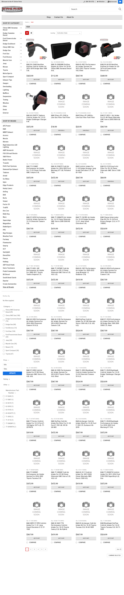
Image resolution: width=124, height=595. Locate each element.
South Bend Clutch (9, 278)
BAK (4, 195)
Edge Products (8, 185)
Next (119, 549)
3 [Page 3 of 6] (34, 549)
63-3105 (14, 410)
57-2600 (14, 396)
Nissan (5, 67)
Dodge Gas (7, 50)
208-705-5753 (88, 1)
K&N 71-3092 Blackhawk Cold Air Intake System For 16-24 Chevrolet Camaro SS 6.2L (86, 373)
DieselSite (6, 255)
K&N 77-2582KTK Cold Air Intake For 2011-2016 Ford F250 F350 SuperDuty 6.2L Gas (110, 475)
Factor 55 (6, 204)
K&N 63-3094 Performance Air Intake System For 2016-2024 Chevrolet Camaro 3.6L (110, 271)
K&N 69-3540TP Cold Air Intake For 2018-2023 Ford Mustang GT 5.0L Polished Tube (61, 169)
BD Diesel (6, 274)
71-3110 (14, 420)
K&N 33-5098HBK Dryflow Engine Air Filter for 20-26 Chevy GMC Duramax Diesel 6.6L (61, 67)
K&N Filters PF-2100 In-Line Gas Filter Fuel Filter (60, 116)
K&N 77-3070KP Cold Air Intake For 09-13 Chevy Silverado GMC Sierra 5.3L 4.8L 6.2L (61, 271)
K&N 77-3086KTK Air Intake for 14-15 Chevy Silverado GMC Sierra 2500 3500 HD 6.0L (61, 220)
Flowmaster (7, 243)
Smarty (5, 246)
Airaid (5, 176)
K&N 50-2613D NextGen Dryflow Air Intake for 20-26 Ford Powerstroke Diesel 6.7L (110, 67)
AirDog (5, 192)
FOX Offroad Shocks (10, 153)
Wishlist (100, 1)
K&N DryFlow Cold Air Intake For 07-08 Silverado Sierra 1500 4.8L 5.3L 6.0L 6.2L (86, 322)
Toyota (5, 70)
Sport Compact (8, 77)
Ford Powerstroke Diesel (9, 39)
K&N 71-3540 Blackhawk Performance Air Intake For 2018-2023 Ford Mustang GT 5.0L (109, 424)
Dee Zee (6, 211)
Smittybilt (6, 252)
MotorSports (7, 73)
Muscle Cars (7, 60)
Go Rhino (6, 179)
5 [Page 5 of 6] (41, 549)
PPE (4, 230)
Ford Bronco (7, 57)
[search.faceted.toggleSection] (8, 306)
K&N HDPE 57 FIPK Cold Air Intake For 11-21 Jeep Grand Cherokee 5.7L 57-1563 (36, 526)
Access (5, 135)
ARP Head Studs (8, 265)
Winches (6, 103)
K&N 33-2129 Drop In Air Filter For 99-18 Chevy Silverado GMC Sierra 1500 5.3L (110, 169)
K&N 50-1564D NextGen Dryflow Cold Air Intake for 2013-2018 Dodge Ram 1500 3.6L (36, 67)
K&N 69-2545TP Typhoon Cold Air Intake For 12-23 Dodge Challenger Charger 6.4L (36, 118)
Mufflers (6, 93)
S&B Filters (7, 157)
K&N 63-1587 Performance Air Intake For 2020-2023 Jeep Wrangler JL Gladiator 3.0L (86, 271)
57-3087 (14, 400)
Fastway (6, 239)
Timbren (6, 173)
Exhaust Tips (7, 80)
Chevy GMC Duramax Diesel (10, 29)
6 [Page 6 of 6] (45, 549)
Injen (4, 182)
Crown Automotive (9, 284)
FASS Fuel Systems (10, 166)
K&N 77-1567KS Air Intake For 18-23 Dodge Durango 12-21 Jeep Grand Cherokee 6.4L (85, 220)
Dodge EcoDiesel (9, 44)
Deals (5, 110)
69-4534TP (14, 413)
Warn (4, 217)
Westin (5, 139)
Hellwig (5, 262)
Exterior (6, 113)
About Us (70, 17)
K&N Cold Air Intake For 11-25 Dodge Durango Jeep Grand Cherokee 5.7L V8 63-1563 (86, 169)
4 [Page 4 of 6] (38, 549)
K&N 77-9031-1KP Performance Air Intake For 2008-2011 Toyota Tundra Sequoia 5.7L (35, 271)
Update (12, 373)
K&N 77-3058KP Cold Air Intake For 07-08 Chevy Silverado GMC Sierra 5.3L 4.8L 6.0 (61, 475)
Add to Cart (36, 79)
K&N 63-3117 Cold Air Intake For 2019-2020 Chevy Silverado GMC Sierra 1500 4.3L (84, 475)
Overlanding (7, 87)
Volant (5, 201)
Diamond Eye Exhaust (10, 169)
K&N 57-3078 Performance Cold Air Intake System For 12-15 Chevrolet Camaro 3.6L (36, 220)
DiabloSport (7, 227)
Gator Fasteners (9, 268)
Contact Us (58, 17)
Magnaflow (7, 223)
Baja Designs (7, 233)
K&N (4, 129)
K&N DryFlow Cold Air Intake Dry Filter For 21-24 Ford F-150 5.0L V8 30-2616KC (61, 424)
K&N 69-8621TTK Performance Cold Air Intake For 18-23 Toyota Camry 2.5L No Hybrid (60, 526)
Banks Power (7, 160)
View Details (61, 130)
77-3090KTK (14, 427)
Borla (5, 198)
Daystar (5, 281)
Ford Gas (6, 54)
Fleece (5, 258)
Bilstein (5, 142)
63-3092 (14, 406)
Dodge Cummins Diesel (8, 34)
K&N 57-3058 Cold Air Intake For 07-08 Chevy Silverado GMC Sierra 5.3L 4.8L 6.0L (36, 373)
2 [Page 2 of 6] (30, 549)
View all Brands (8, 287)
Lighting (6, 90)
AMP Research (8, 150)
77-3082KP (14, 423)
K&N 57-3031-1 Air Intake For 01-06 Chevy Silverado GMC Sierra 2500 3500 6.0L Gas (110, 118)
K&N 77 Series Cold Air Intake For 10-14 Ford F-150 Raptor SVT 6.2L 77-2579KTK (35, 424)
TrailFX (5, 208)
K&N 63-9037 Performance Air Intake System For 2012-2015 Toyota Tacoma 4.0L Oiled (86, 67)
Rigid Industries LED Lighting (10, 146)
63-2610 (14, 403)
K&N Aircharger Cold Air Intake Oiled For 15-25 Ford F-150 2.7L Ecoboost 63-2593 (86, 424)
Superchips (7, 220)
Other (5, 106)
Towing (5, 100)
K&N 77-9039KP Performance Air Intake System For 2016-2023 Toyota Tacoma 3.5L (35, 475)
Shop (49, 17)
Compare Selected (115, 555)
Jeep (4, 64)
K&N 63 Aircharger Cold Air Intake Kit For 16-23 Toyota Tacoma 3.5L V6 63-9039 (86, 525)
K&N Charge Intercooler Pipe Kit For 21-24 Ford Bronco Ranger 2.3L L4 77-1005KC (110, 220)
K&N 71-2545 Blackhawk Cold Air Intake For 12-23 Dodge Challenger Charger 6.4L (110, 373)
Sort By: (53, 33)
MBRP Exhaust (8, 132)
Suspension (7, 96)
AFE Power (7, 126)
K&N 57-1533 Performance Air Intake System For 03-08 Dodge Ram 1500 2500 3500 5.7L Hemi (110, 322)
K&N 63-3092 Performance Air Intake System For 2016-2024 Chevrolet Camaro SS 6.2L (36, 322)
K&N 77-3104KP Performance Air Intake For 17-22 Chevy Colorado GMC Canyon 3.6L (36, 169)
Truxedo (6, 163)
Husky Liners (7, 188)
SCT (4, 249)
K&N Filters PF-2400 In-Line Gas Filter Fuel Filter (85, 116)
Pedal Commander (9, 271)
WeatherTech (8, 236)
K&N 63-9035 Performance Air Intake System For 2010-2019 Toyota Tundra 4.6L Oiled (61, 373)
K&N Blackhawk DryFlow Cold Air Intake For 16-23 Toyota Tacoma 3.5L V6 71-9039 (110, 526)
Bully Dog (6, 214)
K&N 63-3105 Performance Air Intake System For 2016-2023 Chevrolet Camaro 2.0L (61, 322)
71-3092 (14, 417)
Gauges (5, 83)
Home (27, 22)
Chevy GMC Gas (8, 47)
